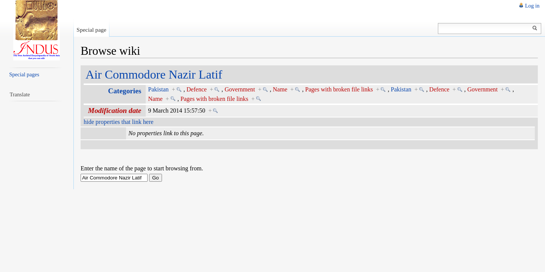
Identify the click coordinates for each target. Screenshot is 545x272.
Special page (91, 29)
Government (239, 89)
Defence (197, 89)
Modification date (115, 110)
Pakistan (158, 89)
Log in (532, 6)
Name (280, 89)
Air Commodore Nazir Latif (154, 74)
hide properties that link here (118, 122)
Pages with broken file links (339, 89)
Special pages (24, 74)
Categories (125, 91)
